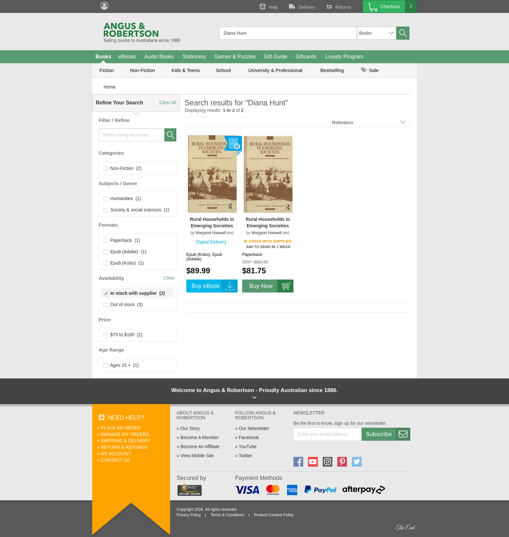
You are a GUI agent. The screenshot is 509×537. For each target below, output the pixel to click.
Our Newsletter (254, 428)
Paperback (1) (122, 240)
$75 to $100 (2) (123, 334)
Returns (338, 6)
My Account (116, 453)
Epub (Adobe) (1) (125, 251)
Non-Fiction (142, 70)
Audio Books (159, 56)
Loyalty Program (345, 56)
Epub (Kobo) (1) (124, 263)
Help (268, 6)
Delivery (301, 6)
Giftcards (306, 56)
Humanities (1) (122, 198)
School (223, 70)
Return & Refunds (124, 447)
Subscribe (388, 434)
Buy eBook (215, 286)
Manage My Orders (125, 434)
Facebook (249, 437)
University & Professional (275, 70)
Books (103, 56)
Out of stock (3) (123, 304)
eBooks (127, 56)
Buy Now (271, 286)
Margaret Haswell (211, 233)
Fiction (106, 70)
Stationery (194, 56)
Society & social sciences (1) (136, 209)
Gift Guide (275, 56)
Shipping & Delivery (126, 440)
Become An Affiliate (199, 446)
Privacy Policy (189, 515)
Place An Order (121, 427)
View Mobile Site (197, 455)
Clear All (167, 102)
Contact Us (115, 460)
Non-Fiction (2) (123, 168)
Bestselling (332, 70)
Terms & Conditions (227, 515)
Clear (169, 277)
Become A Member (199, 437)
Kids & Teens (185, 70)
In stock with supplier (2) (134, 293)
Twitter (245, 455)
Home (110, 87)
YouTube (247, 446)
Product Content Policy (273, 515)
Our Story (190, 428)
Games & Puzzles (234, 56)
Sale (370, 70)
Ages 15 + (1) (121, 365)
